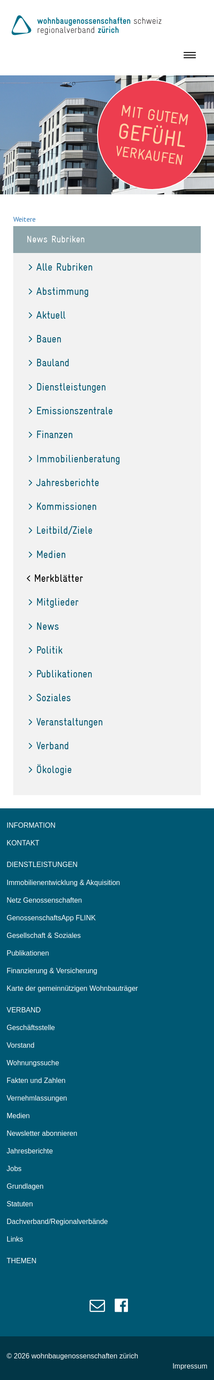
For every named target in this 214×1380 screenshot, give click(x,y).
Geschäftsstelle (31, 1027)
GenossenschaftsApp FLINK (51, 918)
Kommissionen (63, 506)
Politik (46, 650)
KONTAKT (23, 843)
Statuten (20, 1204)
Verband (49, 745)
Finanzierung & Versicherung (52, 971)
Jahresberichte (64, 482)
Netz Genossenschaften (44, 900)
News (44, 626)
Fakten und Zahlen (36, 1080)
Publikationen (60, 673)
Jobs (14, 1168)
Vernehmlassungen (37, 1098)
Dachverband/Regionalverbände (57, 1221)
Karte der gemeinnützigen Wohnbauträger (72, 988)
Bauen (45, 338)
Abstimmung (59, 291)
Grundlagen (25, 1186)
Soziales (50, 697)
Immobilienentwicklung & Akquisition (63, 882)
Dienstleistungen (67, 386)
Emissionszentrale (71, 410)
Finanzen (51, 434)
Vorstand (20, 1045)
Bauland (49, 362)
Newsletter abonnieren (42, 1133)
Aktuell (47, 315)
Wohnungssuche (33, 1063)
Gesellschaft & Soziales (44, 935)
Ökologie (50, 769)
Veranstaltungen (66, 721)
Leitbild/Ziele (61, 530)
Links (15, 1239)
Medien (47, 554)
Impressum (190, 1366)
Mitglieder (54, 601)
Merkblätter (54, 578)
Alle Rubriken (61, 266)
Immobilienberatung (74, 458)
